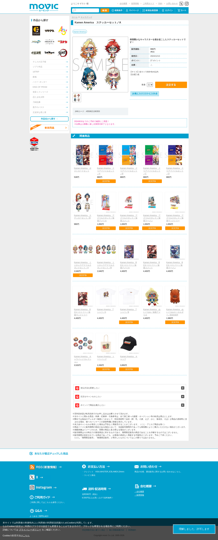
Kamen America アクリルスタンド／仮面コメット (129, 218)
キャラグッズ (86, 17)
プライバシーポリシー (30, 529)
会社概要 (123, 3)
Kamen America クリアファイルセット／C (152, 171)
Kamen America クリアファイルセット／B (129, 171)
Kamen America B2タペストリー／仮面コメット (151, 265)
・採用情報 (139, 495)
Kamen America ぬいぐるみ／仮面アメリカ (152, 312)
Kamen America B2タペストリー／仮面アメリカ (128, 265)
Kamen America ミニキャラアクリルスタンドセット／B (105, 265)
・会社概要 (139, 491)
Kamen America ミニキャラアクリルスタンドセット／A (82, 265)
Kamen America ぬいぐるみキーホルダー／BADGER (175, 312)
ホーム (75, 17)
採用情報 (135, 3)
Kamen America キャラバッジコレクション (82, 359)
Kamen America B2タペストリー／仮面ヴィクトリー (82, 312)
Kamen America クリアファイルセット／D (175, 171)
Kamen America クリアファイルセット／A (105, 171)
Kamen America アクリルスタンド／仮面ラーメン (152, 218)
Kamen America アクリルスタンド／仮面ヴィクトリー (175, 218)
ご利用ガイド (148, 3)
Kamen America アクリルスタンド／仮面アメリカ (105, 218)
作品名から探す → (49, 119)
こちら (26, 535)
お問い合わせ (172, 3)
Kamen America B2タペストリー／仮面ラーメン (174, 265)
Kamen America (80, 32)
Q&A (160, 3)
